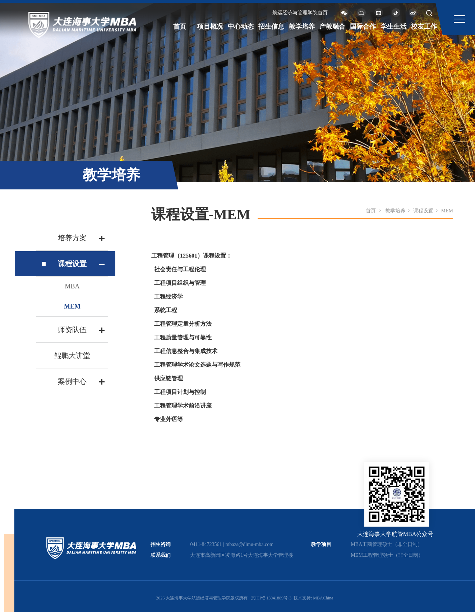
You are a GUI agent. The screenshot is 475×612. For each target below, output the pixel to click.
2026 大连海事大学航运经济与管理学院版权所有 (202, 598)
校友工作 (424, 26)
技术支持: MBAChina (313, 598)
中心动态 (241, 26)
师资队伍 (72, 330)
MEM (72, 306)
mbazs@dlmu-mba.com (249, 544)
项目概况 (210, 26)
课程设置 (72, 264)
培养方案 (72, 238)
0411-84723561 (206, 544)
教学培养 (302, 26)
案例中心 (72, 381)
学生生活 (393, 26)
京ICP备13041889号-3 (271, 598)
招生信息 (271, 26)
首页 (179, 26)
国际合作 (363, 26)
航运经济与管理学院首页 (300, 12)
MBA (72, 286)
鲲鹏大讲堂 (72, 355)
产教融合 (332, 26)
